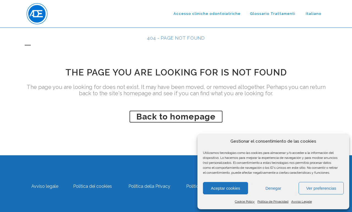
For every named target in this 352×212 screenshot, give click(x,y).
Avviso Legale (301, 201)
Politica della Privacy (149, 186)
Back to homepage (176, 116)
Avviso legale (44, 186)
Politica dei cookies (92, 186)
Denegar (273, 188)
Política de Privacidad (272, 201)
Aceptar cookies (225, 188)
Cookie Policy (245, 201)
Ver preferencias (321, 188)
